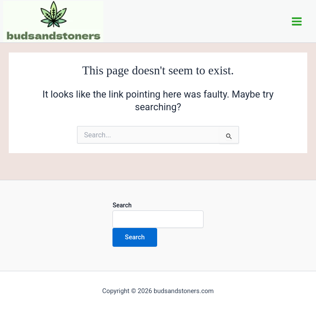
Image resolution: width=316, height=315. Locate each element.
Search (121, 205)
